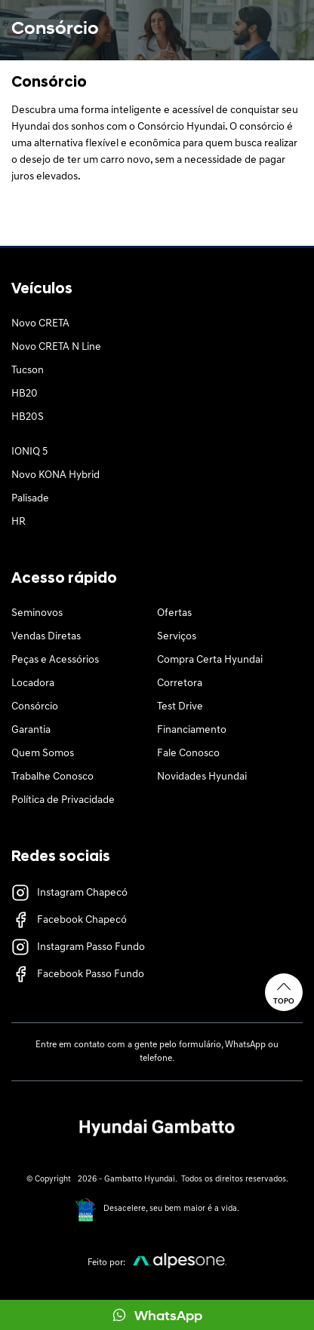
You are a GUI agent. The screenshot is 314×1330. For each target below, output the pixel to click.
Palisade (30, 498)
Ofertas (174, 613)
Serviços (176, 636)
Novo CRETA (40, 323)
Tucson (27, 370)
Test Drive (180, 706)
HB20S (27, 417)
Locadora (32, 683)
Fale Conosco (188, 753)
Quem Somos (42, 753)
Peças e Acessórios (55, 660)
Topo (283, 992)
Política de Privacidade (63, 800)
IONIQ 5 (29, 452)
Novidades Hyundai (202, 777)
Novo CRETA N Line (56, 347)
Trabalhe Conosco (52, 777)
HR (18, 522)
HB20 (24, 394)
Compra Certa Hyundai (210, 660)
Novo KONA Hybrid (55, 475)
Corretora (179, 683)
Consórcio (34, 706)
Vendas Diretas (46, 636)
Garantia (31, 730)
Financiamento (191, 730)
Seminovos (37, 613)
